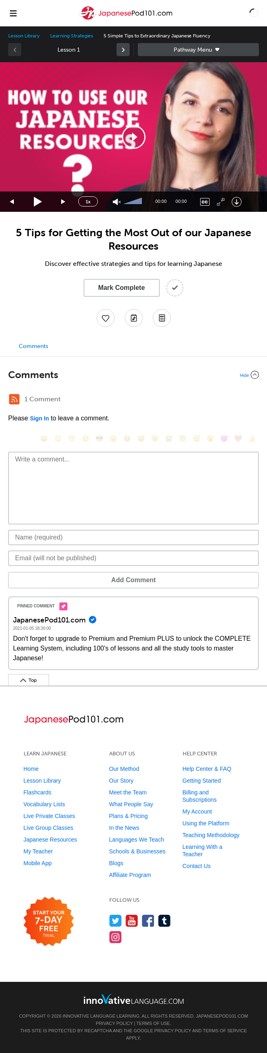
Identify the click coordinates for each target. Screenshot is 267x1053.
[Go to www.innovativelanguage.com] (134, 998)
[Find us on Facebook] (148, 920)
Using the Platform (206, 823)
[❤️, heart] (238, 438)
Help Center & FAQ (207, 769)
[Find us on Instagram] (115, 937)
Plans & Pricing (128, 816)
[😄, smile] (44, 438)
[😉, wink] (155, 438)
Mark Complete (121, 287)
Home (31, 769)
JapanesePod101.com (222, 1016)
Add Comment (133, 580)
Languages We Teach (136, 839)
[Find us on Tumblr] (164, 920)
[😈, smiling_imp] (224, 438)
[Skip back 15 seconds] (12, 202)
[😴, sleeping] (196, 438)
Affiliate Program (130, 875)
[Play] (38, 202)
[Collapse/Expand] (133, 375)
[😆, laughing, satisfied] (127, 438)
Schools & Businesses (137, 851)
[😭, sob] (169, 438)
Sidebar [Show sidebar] (198, 49)
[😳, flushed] (58, 438)
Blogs (116, 863)
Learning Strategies (71, 36)
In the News (124, 828)
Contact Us (197, 866)
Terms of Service (225, 1030)
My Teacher (38, 851)
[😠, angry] (113, 438)
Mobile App (38, 863)
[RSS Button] (14, 399)
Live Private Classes (49, 816)
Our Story (121, 780)
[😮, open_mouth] (210, 438)
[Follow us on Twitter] (115, 920)
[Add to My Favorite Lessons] (106, 318)
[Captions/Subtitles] (205, 202)
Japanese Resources (50, 839)
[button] (254, 13)
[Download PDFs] (162, 318)
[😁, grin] (72, 438)
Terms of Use (153, 1023)
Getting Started (202, 780)
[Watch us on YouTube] (132, 920)
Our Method (124, 769)
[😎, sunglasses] (99, 438)
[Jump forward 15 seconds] (63, 202)
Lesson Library (24, 36)
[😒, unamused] (86, 438)
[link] (123, 49)
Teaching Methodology (211, 835)
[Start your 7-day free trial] (49, 922)
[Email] (133, 558)
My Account (197, 811)
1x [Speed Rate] (88, 201)
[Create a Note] (134, 318)
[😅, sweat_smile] (141, 438)
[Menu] (13, 13)
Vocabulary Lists (44, 804)
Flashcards (37, 792)
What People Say (131, 804)
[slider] (133, 201)
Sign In (39, 418)
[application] (133, 137)
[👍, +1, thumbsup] (252, 438)
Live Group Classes (48, 828)
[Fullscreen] (221, 202)
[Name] (133, 537)
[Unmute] (117, 202)
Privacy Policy (114, 1023)
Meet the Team (128, 792)
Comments (33, 346)
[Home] (126, 18)
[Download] (237, 202)
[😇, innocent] (183, 438)
